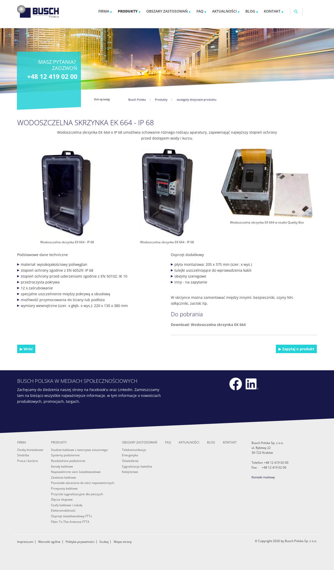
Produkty (161, 99)
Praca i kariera (27, 461)
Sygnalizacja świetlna (137, 466)
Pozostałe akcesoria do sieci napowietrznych (82, 483)
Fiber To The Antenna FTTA (70, 522)
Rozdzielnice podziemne (68, 461)
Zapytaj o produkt (297, 348)
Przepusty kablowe (64, 488)
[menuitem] (105, 11)
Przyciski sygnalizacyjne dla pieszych (77, 494)
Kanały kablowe (62, 466)
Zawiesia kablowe (63, 477)
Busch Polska (137, 99)
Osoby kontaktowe (30, 450)
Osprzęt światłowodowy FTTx (71, 516)
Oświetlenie (130, 461)
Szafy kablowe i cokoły (66, 505)
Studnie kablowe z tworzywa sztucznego (79, 450)
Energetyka (130, 455)
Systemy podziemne (65, 455)
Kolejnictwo (130, 472)
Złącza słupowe (62, 499)
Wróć (28, 348)
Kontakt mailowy (263, 477)
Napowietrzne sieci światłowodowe (76, 472)
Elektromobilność (63, 510)
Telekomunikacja (134, 450)
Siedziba (23, 455)
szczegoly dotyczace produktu (196, 99)
